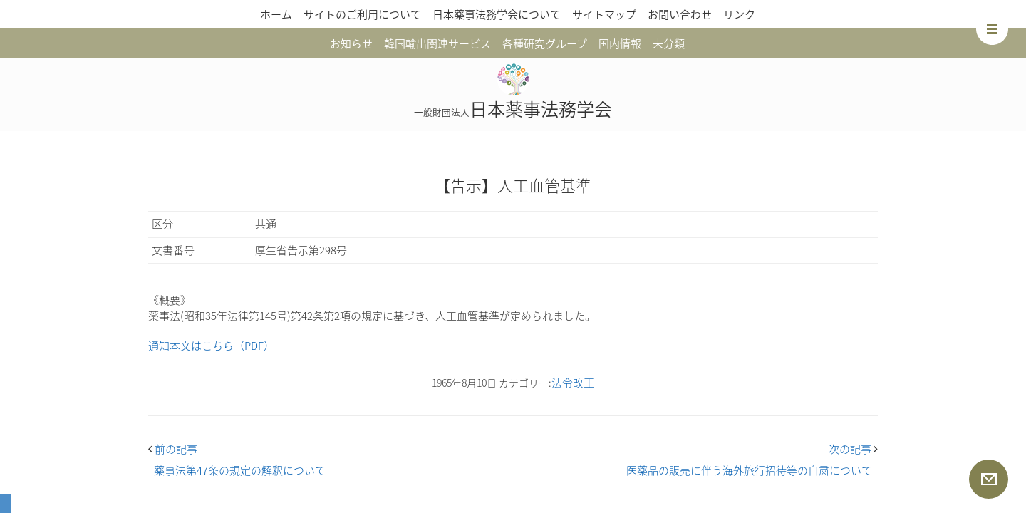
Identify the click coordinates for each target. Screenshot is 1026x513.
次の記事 (853, 449)
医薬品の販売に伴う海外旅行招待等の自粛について (749, 470)
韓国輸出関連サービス (437, 43)
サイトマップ (604, 14)
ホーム (276, 14)
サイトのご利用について (362, 14)
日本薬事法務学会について (496, 14)
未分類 (669, 43)
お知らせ (351, 43)
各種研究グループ (544, 43)
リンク (739, 14)
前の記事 (172, 449)
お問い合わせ (680, 14)
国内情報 (619, 43)
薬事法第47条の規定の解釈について (240, 470)
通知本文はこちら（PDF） (211, 345)
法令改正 (572, 382)
